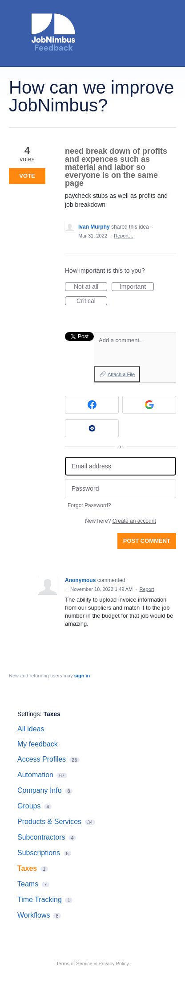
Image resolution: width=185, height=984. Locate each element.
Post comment (146, 540)
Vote (27, 175)
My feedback (37, 744)
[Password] (120, 488)
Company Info (39, 790)
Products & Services (49, 821)
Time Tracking (39, 899)
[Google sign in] (149, 405)
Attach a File (121, 374)
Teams (27, 884)
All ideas (30, 729)
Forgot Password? (89, 505)
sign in (82, 675)
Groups (28, 806)
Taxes (51, 714)
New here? (120, 521)
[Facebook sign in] (92, 405)
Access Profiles (41, 759)
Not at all (90, 287)
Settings (28, 714)
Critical (91, 301)
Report (147, 589)
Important (137, 287)
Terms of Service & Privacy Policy (92, 963)
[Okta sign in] (92, 428)
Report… (123, 235)
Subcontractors (41, 837)
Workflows (33, 915)
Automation (35, 775)
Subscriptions (38, 853)
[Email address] (120, 466)
